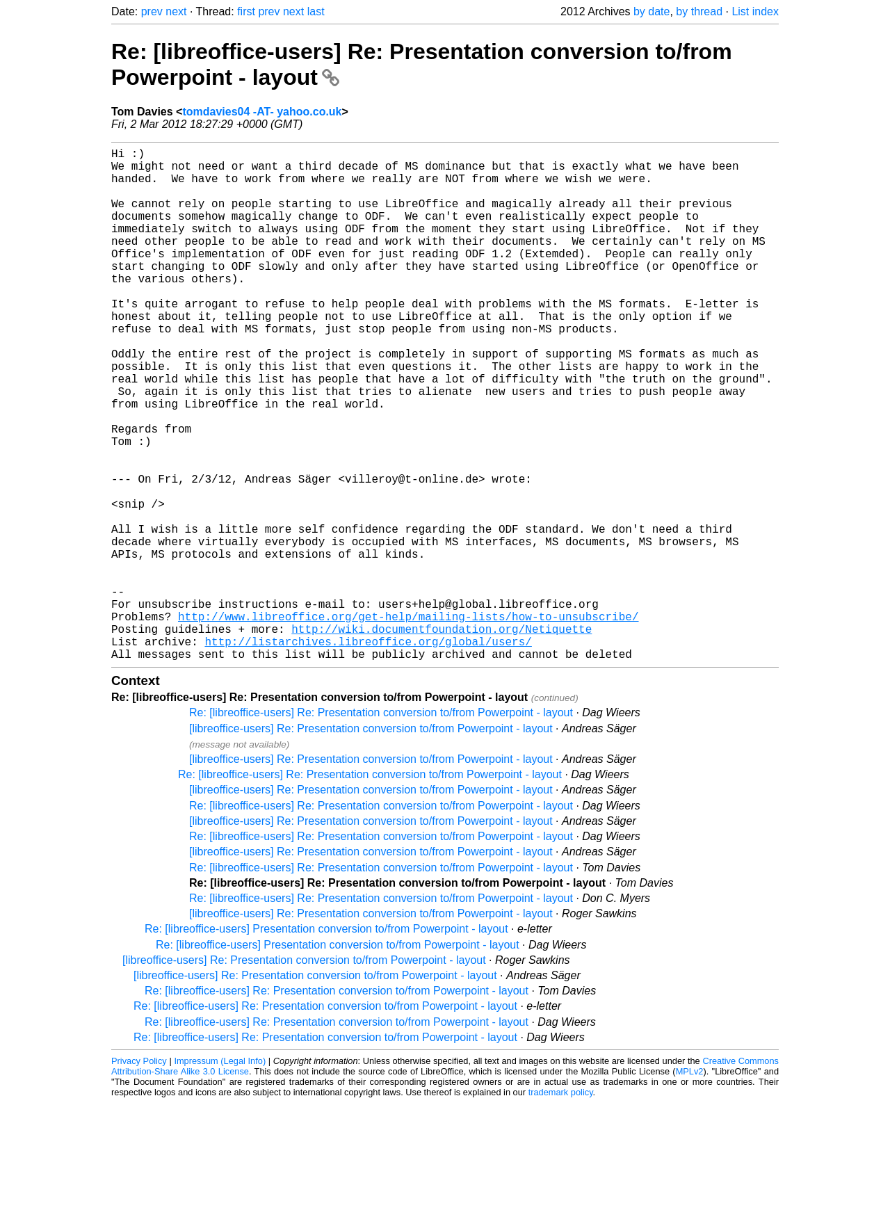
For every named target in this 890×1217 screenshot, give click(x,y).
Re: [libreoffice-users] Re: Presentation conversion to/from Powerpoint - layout (381, 826)
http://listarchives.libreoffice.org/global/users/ (367, 752)
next (175, 11)
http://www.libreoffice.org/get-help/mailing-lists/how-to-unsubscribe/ (408, 722)
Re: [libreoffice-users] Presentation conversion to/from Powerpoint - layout (326, 1043)
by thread (699, 11)
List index (755, 11)
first (246, 11)
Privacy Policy (139, 1175)
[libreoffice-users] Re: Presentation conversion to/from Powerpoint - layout (371, 842)
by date (651, 11)
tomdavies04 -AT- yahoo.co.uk (261, 112)
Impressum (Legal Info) (220, 1175)
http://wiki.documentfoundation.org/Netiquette (441, 737)
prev (152, 11)
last (316, 11)
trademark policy (560, 1206)
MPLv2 (690, 1185)
